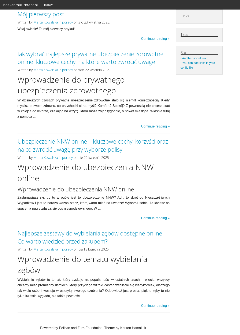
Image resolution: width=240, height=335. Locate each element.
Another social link (194, 58)
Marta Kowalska (45, 22)
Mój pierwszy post (41, 14)
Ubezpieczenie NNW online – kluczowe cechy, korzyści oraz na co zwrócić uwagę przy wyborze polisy (93, 145)
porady (48, 4)
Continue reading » (155, 38)
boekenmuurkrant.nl (20, 4)
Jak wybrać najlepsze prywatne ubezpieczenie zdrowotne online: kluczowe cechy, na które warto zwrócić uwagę (90, 58)
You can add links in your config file (198, 65)
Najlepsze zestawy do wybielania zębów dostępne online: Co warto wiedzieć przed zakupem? (90, 237)
